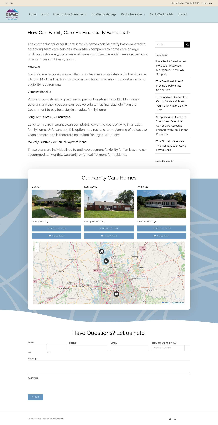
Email (114, 343)
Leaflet (165, 303)
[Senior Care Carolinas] (12, 10)
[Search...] (169, 45)
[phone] (12, 3)
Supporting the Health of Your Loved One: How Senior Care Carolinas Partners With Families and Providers (172, 125)
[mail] (7, 3)
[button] (101, 251)
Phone (72, 343)
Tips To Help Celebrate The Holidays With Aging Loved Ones (171, 145)
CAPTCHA (33, 378)
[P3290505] (56, 191)
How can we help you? (164, 343)
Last (49, 352)
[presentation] (49, 385)
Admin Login (207, 3)
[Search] (187, 45)
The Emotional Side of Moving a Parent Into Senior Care (169, 85)
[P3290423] (109, 191)
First (30, 352)
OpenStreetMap (178, 303)
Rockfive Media (58, 419)
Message (32, 358)
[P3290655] (161, 191)
